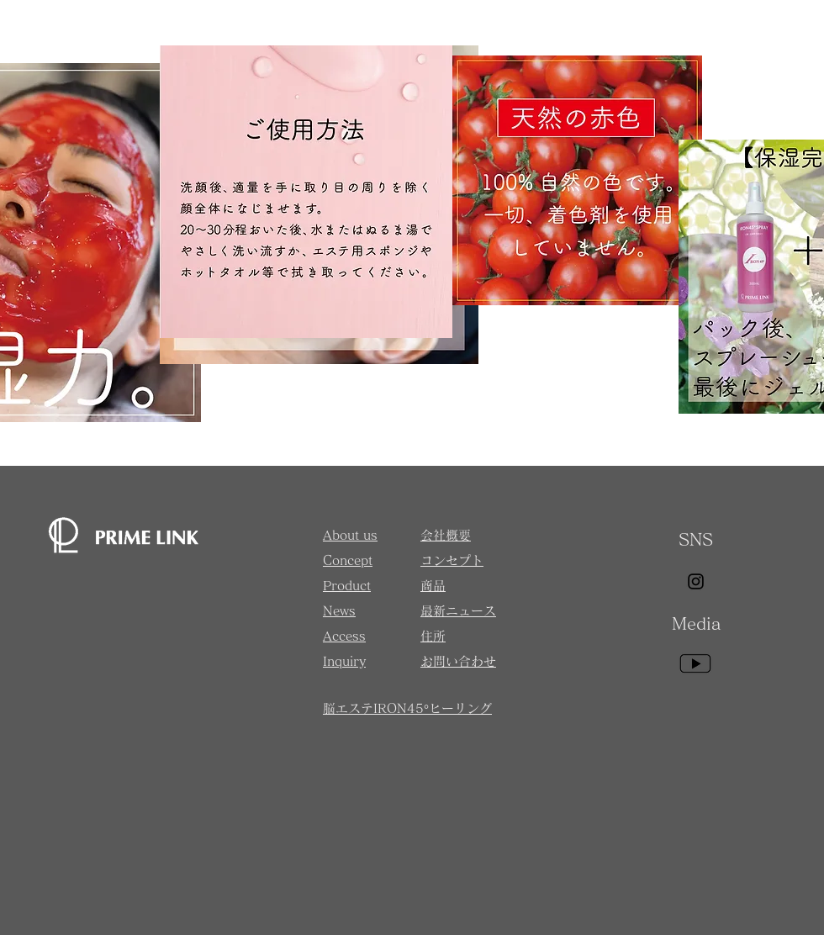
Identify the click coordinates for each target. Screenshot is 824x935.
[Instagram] (695, 581)
